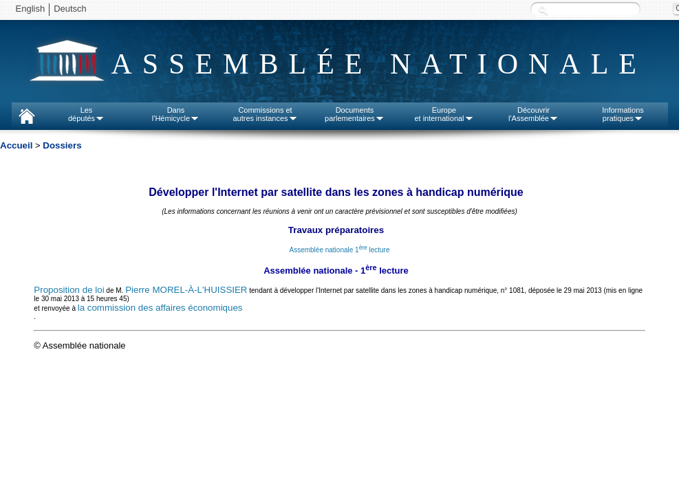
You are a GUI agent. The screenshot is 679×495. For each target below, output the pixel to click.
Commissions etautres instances (265, 114)
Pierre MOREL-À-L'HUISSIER (186, 290)
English (30, 8)
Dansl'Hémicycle (176, 114)
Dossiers (62, 145)
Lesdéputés (86, 114)
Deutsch (70, 8)
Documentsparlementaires (355, 114)
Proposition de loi (69, 290)
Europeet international (443, 114)
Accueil (16, 145)
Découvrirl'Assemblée (533, 114)
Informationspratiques (623, 114)
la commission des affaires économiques (160, 307)
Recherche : (542, 10)
